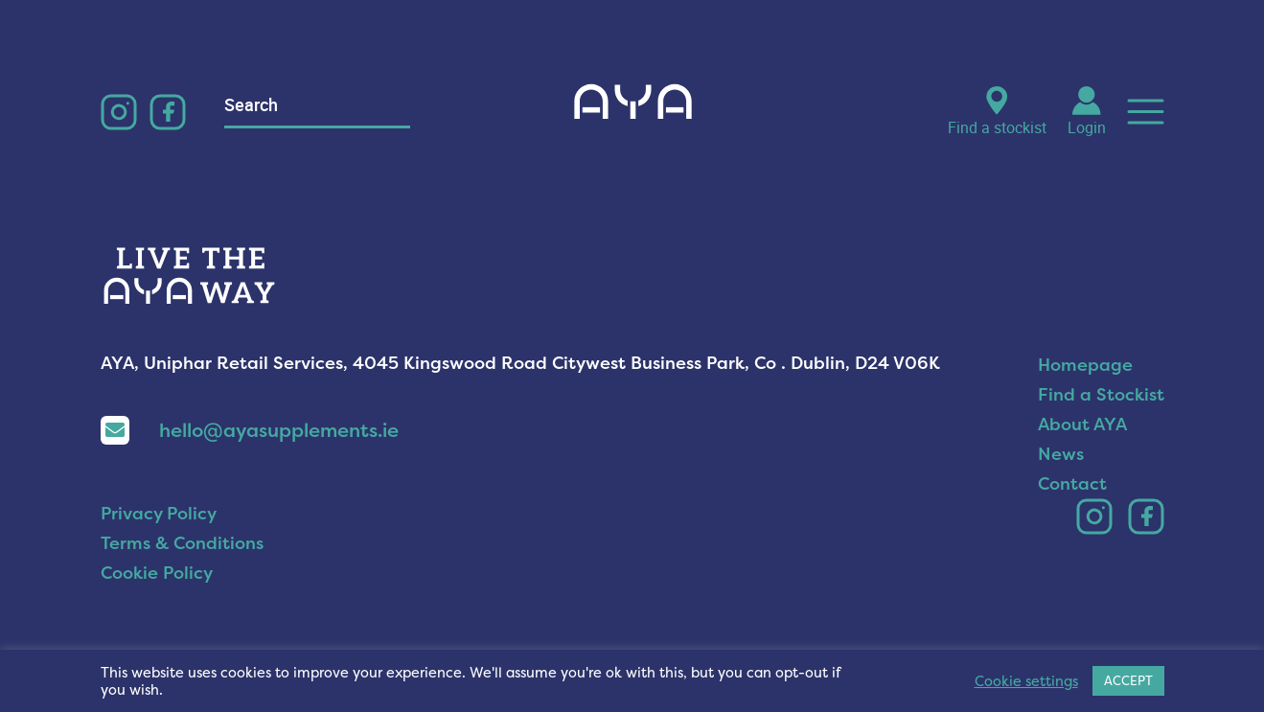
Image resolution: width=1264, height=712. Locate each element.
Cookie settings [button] (1026, 681)
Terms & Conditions (182, 543)
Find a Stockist (1101, 394)
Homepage (1085, 365)
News (1061, 454)
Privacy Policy (159, 513)
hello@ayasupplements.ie (250, 430)
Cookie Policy (157, 573)
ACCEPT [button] (1128, 680)
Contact (1072, 483)
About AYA (1082, 424)
